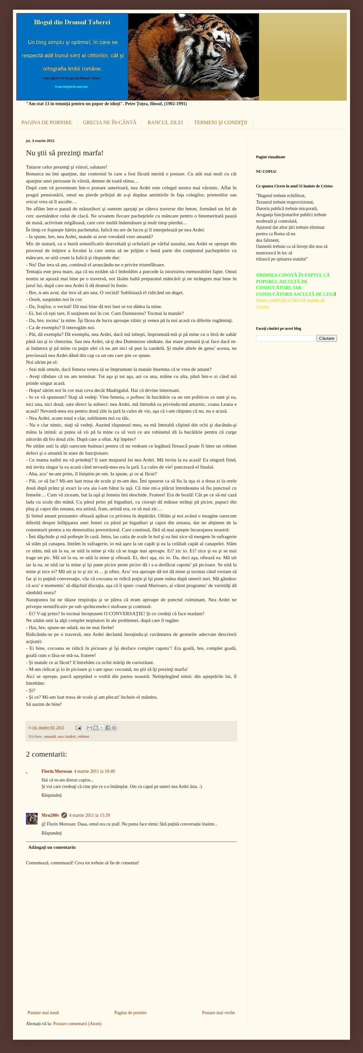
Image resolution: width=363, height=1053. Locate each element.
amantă (50, 736)
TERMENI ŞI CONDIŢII (220, 122)
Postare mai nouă (43, 1012)
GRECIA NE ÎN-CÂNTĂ (109, 122)
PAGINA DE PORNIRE (46, 122)
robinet (83, 736)
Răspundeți (51, 795)
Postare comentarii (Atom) (77, 1023)
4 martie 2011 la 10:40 (94, 771)
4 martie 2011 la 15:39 (89, 815)
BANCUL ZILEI (165, 122)
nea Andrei (67, 736)
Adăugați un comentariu (52, 847)
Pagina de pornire (130, 1012)
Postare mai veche (218, 1012)
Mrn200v (50, 815)
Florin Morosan (56, 771)
